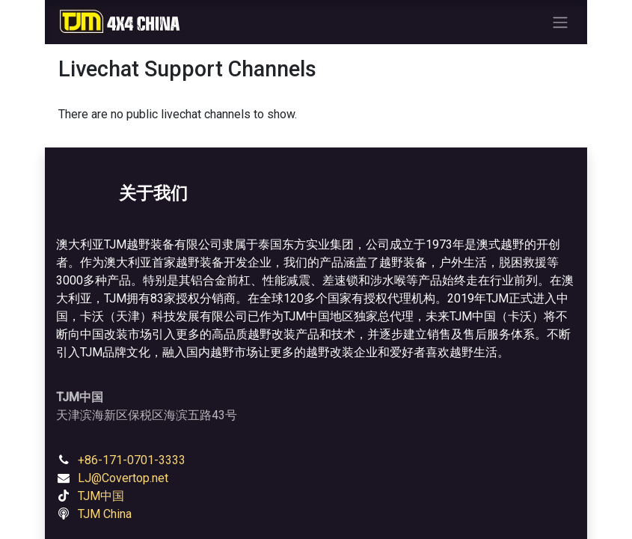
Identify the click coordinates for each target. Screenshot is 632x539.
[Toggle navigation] (560, 22)
